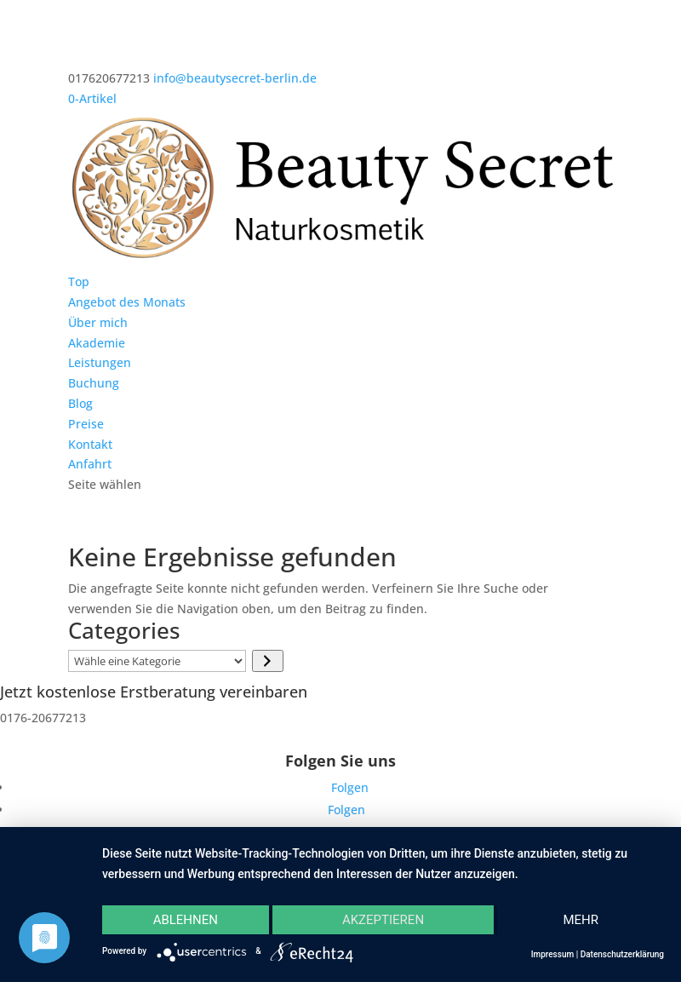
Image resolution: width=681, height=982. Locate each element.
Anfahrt (90, 464)
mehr (580, 919)
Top (78, 281)
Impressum (553, 954)
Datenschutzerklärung (622, 954)
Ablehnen (185, 919)
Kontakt (90, 444)
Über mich (98, 322)
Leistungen (99, 362)
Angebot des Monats (127, 302)
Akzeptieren (383, 919)
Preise (86, 424)
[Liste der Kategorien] (157, 661)
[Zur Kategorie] (267, 661)
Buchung (93, 383)
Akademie (96, 343)
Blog (80, 403)
